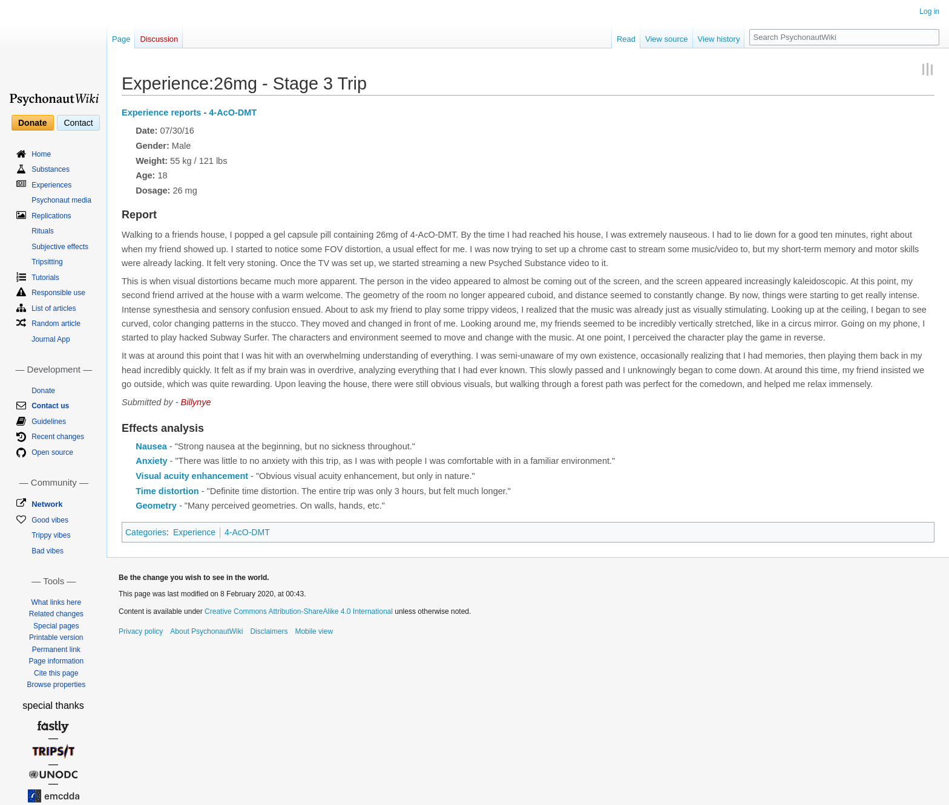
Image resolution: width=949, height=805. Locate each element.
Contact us (50, 406)
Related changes (56, 614)
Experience (194, 532)
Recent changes (57, 436)
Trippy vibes (50, 535)
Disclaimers (268, 631)
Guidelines (48, 421)
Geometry (156, 505)
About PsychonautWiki (206, 631)
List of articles (53, 308)
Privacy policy (141, 631)
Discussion (159, 39)
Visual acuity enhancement (192, 476)
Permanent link (56, 649)
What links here (56, 602)
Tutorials (45, 277)
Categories (145, 532)
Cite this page (56, 673)
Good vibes (49, 520)
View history (719, 39)
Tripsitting (47, 262)
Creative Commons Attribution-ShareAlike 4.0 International (299, 611)
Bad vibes (47, 551)
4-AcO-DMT (233, 112)
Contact (78, 123)
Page (121, 39)
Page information (56, 661)
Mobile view (314, 631)
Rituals (42, 231)
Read (626, 39)
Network (46, 504)
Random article (55, 323)
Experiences (51, 185)
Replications (51, 216)
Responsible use (58, 292)
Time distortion (167, 491)
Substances (50, 169)
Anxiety (151, 461)
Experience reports (161, 112)
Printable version (56, 637)
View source (666, 39)
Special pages (56, 626)
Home (41, 154)
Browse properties (56, 684)
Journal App (50, 339)
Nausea (151, 446)
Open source (52, 452)
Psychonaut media (61, 200)
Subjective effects (59, 247)
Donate (32, 123)
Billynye (196, 402)
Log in (929, 11)
